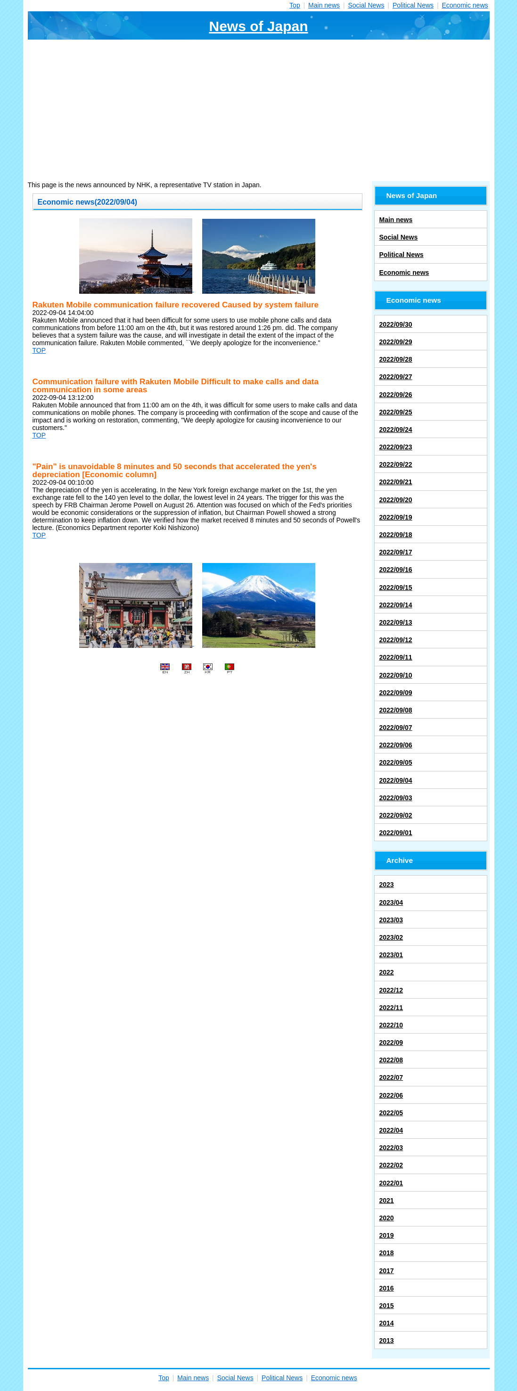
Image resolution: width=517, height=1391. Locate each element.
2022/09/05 (395, 762)
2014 (386, 1323)
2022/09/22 (395, 464)
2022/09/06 (395, 745)
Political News (413, 5)
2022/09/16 (395, 569)
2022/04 (391, 1130)
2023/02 (391, 937)
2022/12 (391, 990)
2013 (386, 1340)
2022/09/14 (395, 605)
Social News (366, 5)
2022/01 (391, 1183)
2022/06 (391, 1095)
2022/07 (391, 1077)
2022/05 (391, 1113)
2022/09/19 (395, 517)
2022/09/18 (395, 534)
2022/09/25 (395, 412)
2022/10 (391, 1025)
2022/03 (391, 1147)
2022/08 (391, 1060)
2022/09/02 (395, 815)
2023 (386, 884)
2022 (386, 972)
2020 (386, 1218)
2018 (386, 1253)
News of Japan (258, 26)
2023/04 (391, 902)
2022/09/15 (395, 587)
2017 (386, 1271)
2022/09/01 (395, 832)
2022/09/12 (395, 640)
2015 (386, 1305)
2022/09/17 (395, 552)
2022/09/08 (395, 710)
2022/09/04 (395, 780)
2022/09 (391, 1042)
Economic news (465, 5)
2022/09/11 (395, 657)
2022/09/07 (395, 727)
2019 (386, 1235)
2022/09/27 (395, 377)
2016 (386, 1288)
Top (294, 5)
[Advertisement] (259, 110)
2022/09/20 (395, 500)
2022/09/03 (395, 798)
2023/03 (391, 920)
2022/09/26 (395, 394)
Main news (324, 5)
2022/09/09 (395, 692)
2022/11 (391, 1007)
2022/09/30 (395, 324)
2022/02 (391, 1165)
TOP (39, 350)
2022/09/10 (395, 675)
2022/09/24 (395, 429)
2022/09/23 (395, 447)
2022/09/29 (395, 342)
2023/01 (391, 955)
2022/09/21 (395, 482)
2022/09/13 (395, 622)
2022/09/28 (395, 359)
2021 (386, 1200)
